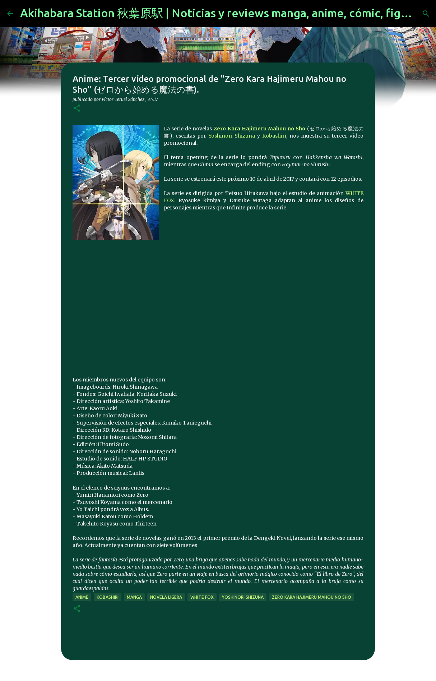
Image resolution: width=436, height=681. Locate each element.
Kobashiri (274, 136)
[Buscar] (426, 13)
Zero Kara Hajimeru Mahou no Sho (260, 128)
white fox (202, 597)
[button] (77, 109)
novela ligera (166, 597)
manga (134, 597)
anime (81, 597)
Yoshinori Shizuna (231, 136)
